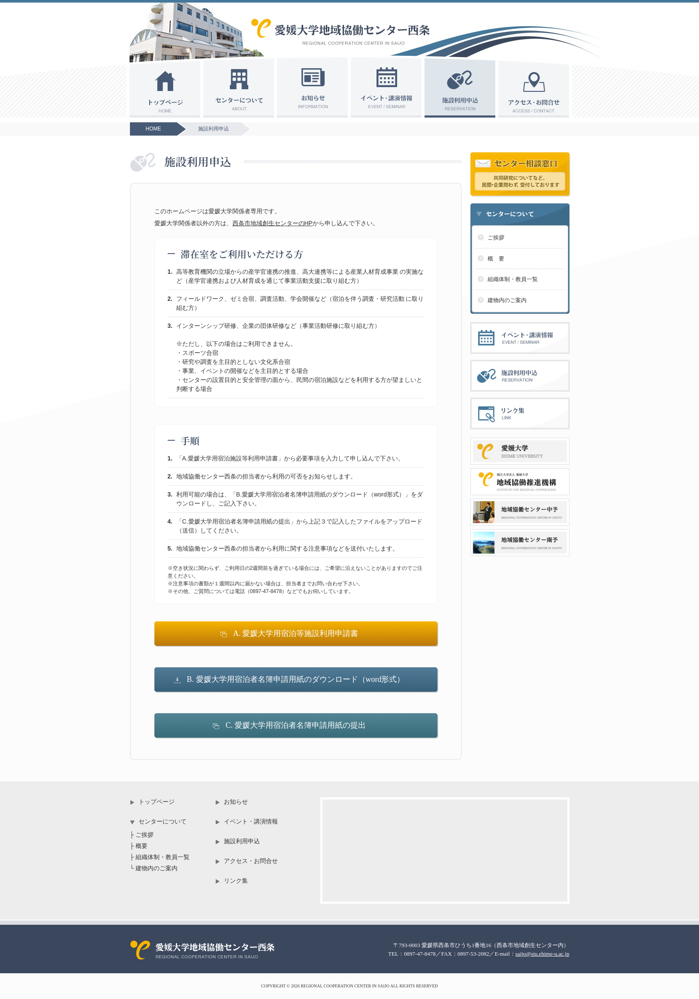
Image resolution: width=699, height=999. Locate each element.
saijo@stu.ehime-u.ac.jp (542, 954)
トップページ (157, 802)
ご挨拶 (496, 237)
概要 (142, 846)
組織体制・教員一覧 (513, 279)
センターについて (163, 821)
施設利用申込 (213, 129)
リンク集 (236, 881)
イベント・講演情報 (251, 821)
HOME (153, 129)
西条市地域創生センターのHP (272, 223)
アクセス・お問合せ (251, 861)
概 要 (496, 258)
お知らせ (236, 802)
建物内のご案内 (507, 300)
